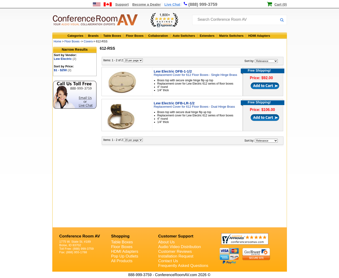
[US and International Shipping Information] (102, 4)
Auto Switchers (184, 35)
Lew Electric (65, 59)
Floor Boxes (134, 35)
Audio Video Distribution (179, 247)
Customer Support (175, 236)
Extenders (207, 35)
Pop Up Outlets (124, 256)
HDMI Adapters (259, 35)
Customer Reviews (175, 251)
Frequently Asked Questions (183, 265)
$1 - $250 (62, 70)
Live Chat (172, 4)
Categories (75, 35)
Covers (88, 41)
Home (57, 41)
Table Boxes (112, 35)
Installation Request (175, 256)
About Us (166, 242)
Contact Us (168, 261)
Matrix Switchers (231, 35)
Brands (93, 35)
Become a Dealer (146, 4)
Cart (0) (280, 4)
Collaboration (158, 35)
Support (122, 4)
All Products (122, 261)
